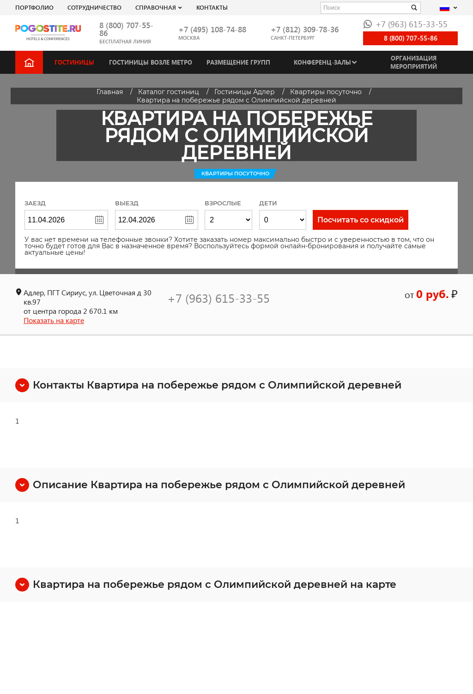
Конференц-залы (322, 62)
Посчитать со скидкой (360, 219)
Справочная (155, 7)
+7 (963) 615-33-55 (405, 24)
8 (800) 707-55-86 (126, 29)
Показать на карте (54, 320)
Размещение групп (238, 62)
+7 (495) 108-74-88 (212, 29)
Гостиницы (74, 62)
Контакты (212, 7)
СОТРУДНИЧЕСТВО (94, 7)
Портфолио (34, 7)
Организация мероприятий (413, 62)
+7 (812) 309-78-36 (305, 29)
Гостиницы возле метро (150, 62)
